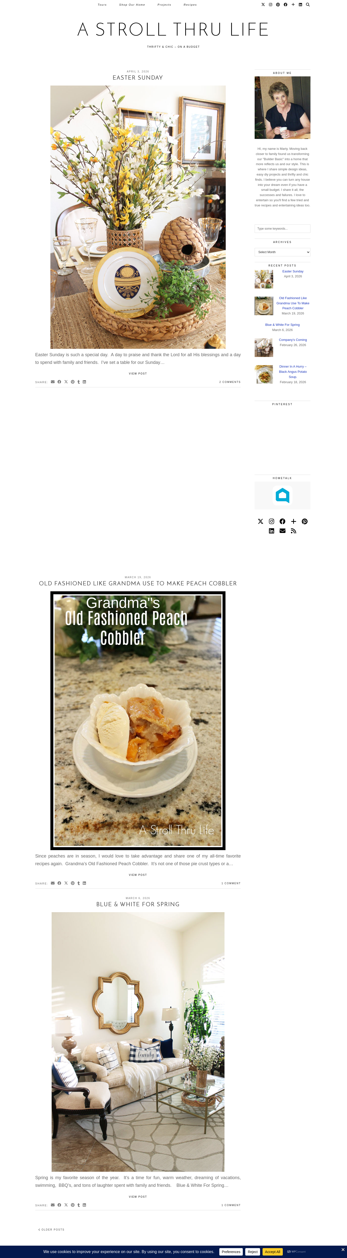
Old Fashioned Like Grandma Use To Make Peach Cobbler (138, 584)
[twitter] (261, 521)
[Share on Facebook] (59, 382)
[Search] (308, 4)
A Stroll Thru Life (173, 31)
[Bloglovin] (293, 4)
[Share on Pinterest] (73, 382)
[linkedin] (271, 531)
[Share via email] (53, 382)
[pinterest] (304, 521)
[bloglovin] (293, 521)
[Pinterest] (278, 4)
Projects (164, 4)
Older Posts (52, 1229)
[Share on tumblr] (79, 382)
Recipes (190, 4)
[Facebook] (286, 4)
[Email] (283, 531)
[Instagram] (271, 4)
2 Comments (230, 382)
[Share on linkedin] (85, 382)
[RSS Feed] (293, 531)
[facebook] (283, 521)
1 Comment (231, 883)
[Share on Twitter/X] (66, 382)
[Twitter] (263, 4)
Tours (102, 4)
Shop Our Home (132, 4)
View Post (138, 373)
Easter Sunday (138, 78)
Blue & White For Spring (138, 905)
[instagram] (271, 521)
